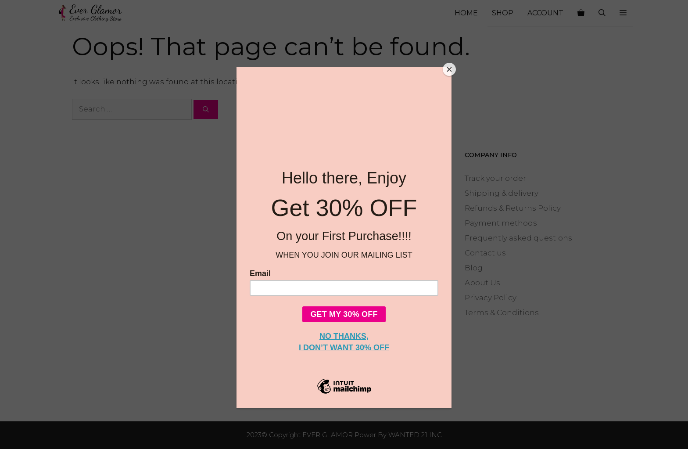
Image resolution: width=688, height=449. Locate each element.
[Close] (449, 69)
